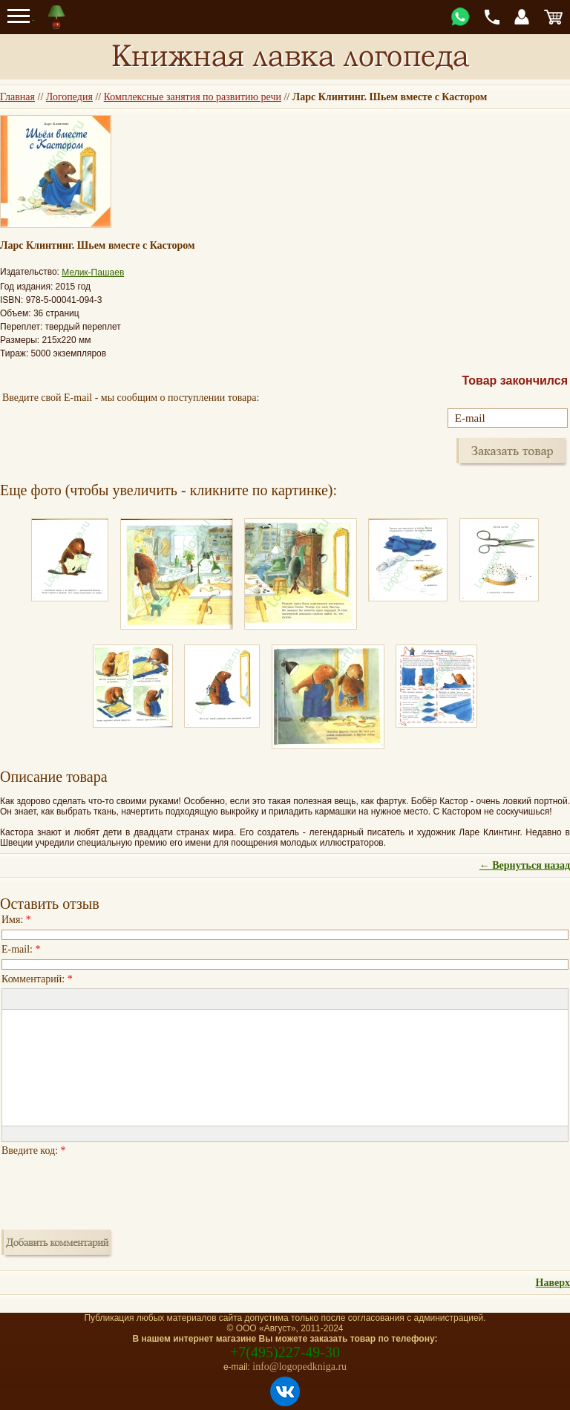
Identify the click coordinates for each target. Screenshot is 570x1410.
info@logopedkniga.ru (299, 1366)
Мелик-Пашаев (93, 272)
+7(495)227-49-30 (285, 1352)
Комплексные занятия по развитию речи (192, 96)
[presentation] (114, 1189)
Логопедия (69, 96)
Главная (17, 96)
